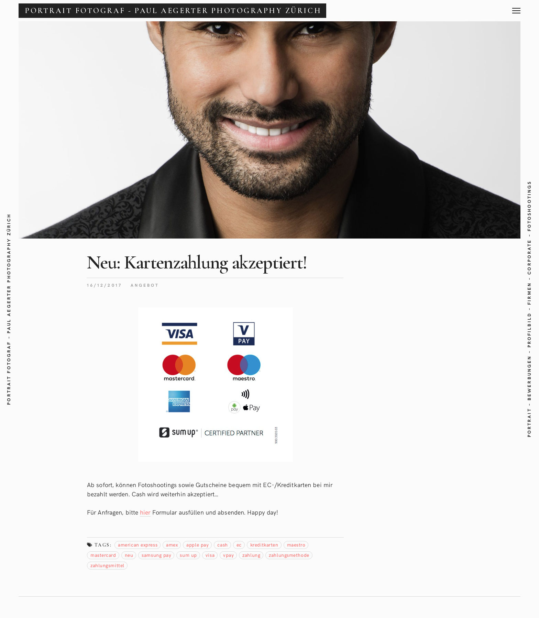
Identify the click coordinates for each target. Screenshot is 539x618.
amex (172, 544)
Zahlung (251, 555)
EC (239, 544)
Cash (222, 544)
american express (137, 544)
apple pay (197, 544)
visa (210, 555)
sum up (188, 555)
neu (129, 555)
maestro (296, 544)
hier (145, 512)
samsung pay (156, 555)
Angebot (145, 285)
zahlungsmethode (289, 555)
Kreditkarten (264, 544)
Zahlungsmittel (107, 565)
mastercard (103, 555)
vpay (228, 555)
